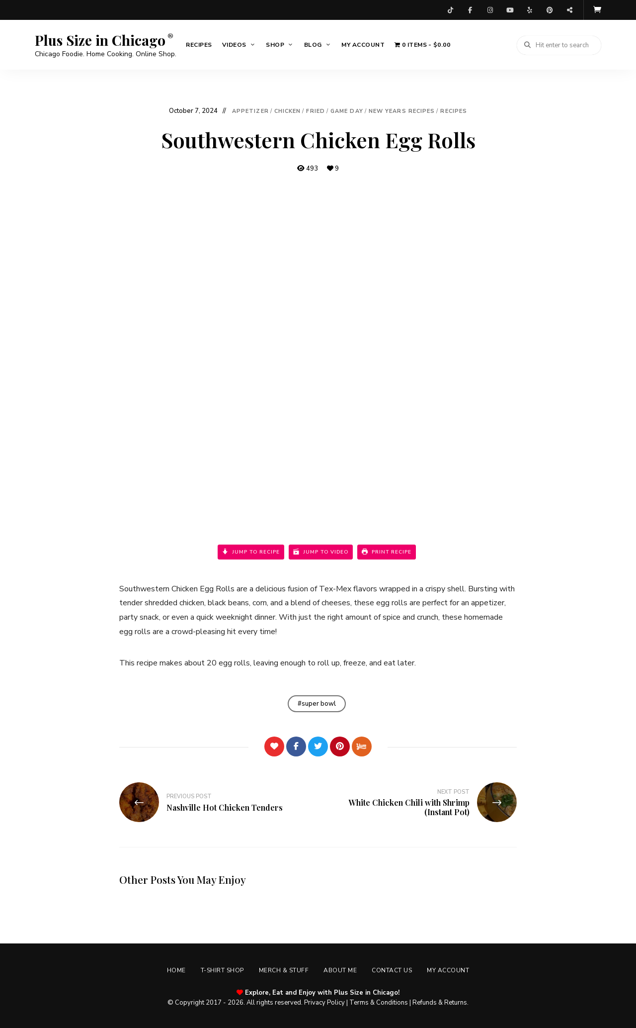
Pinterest (549, 10)
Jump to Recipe (251, 552)
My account (363, 45)
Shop (275, 45)
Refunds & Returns (439, 1002)
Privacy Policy (324, 1002)
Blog (313, 45)
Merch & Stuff (284, 970)
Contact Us (392, 970)
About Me (340, 970)
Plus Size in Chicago (100, 40)
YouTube (510, 10)
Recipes (199, 45)
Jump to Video (320, 552)
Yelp (530, 10)
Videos (234, 45)
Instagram (490, 10)
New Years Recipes (402, 111)
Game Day (346, 111)
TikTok (450, 10)
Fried (315, 111)
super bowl (319, 703)
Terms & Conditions (378, 1002)
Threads (569, 10)
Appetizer (250, 111)
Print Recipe (386, 552)
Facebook (470, 10)
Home (176, 970)
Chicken (287, 111)
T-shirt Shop (222, 970)
